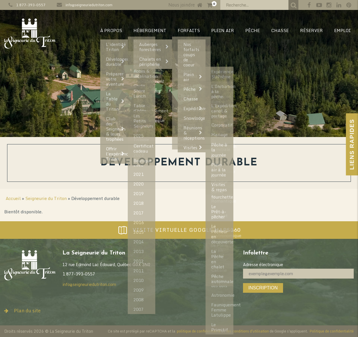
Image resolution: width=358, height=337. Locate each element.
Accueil (13, 198)
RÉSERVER (311, 30)
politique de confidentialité (199, 331)
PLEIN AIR (222, 30)
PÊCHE (252, 30)
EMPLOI (342, 30)
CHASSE (280, 30)
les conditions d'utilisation (248, 331)
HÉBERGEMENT (149, 30)
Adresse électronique (263, 265)
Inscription (263, 287)
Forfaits (189, 30)
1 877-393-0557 (30, 5)
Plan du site (22, 310)
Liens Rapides (352, 144)
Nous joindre (181, 5)
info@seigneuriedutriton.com (89, 5)
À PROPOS (111, 30)
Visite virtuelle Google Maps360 (178, 230)
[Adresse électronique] (298, 274)
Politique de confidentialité (331, 331)
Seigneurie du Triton (46, 198)
